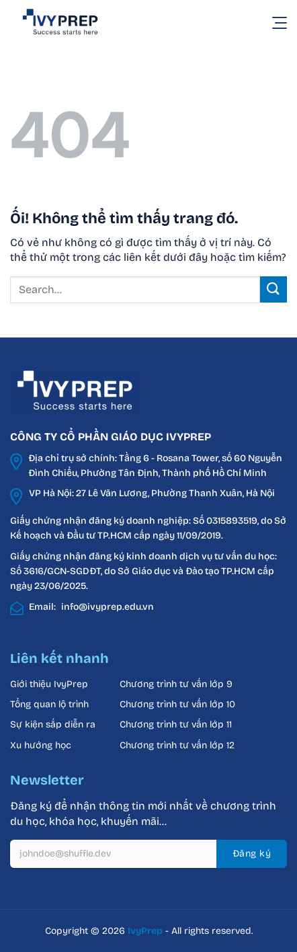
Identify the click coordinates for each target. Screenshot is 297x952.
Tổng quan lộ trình (49, 704)
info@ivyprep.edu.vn (107, 606)
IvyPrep (145, 931)
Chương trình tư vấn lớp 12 (177, 745)
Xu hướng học (40, 745)
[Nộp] (273, 289)
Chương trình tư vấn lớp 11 (176, 724)
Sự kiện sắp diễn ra (52, 724)
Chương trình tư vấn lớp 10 (177, 704)
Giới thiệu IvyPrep (49, 684)
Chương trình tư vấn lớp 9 (177, 684)
